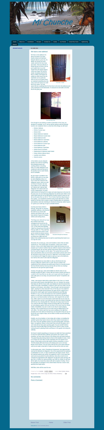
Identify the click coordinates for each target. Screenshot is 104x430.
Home (14, 41)
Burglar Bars (34, 373)
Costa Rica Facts (73, 41)
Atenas (67, 371)
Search (15, 44)
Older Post (67, 422)
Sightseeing (84, 41)
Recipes (39, 41)
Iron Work (50, 373)
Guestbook (30, 41)
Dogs (45, 373)
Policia (54, 373)
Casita (55, 41)
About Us (22, 41)
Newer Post (35, 422)
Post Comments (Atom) (43, 425)
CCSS (42, 373)
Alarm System (62, 371)
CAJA (39, 373)
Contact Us (47, 41)
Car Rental (63, 41)
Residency (59, 373)
